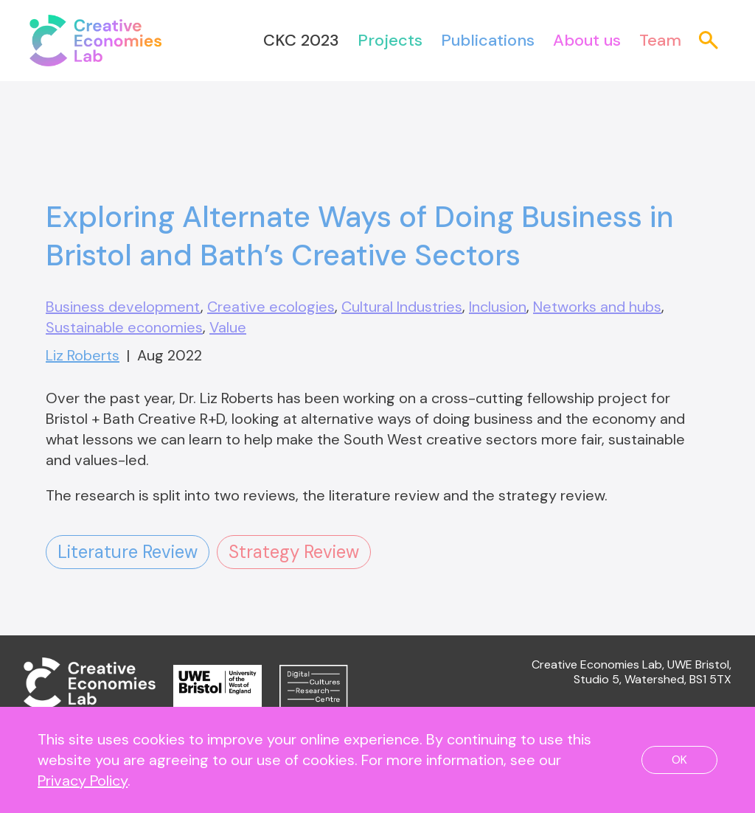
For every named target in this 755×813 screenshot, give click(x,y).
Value (227, 327)
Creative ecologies (271, 306)
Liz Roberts (82, 355)
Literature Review (128, 551)
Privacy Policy (83, 780)
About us (587, 40)
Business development (123, 306)
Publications (488, 40)
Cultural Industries (401, 306)
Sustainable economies (124, 327)
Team (660, 40)
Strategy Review (294, 551)
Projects (390, 40)
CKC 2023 (301, 40)
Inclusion (497, 306)
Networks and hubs (597, 306)
